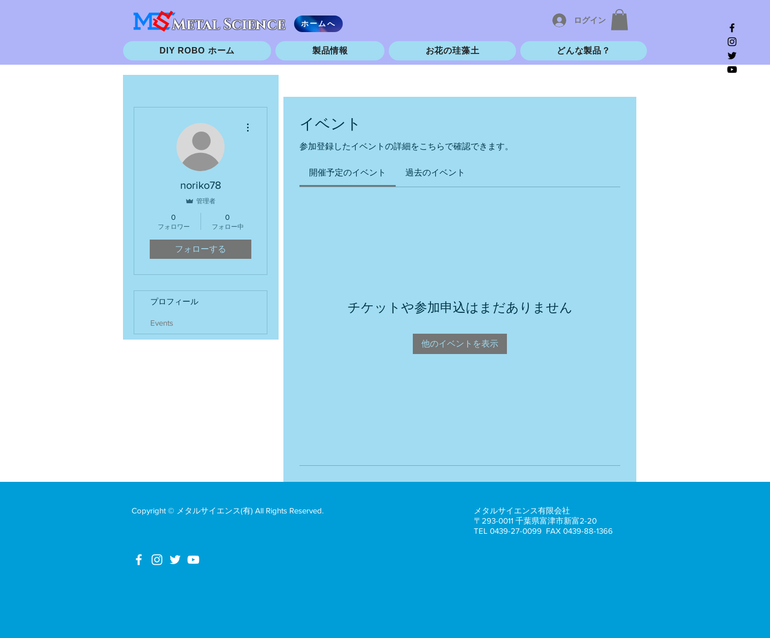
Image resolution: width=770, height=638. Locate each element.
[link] (347, 172)
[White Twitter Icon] (175, 559)
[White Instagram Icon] (157, 559)
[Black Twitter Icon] (732, 56)
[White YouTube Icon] (193, 559)
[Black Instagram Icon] (732, 42)
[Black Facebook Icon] (732, 28)
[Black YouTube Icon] (732, 69)
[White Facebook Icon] (139, 559)
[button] (619, 19)
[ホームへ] (318, 24)
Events (161, 322)
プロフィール (174, 301)
